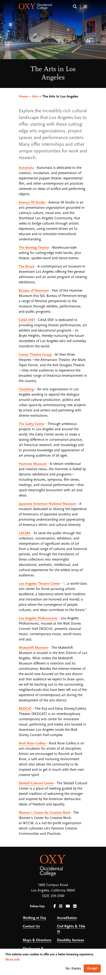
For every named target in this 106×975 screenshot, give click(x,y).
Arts (35, 96)
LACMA (24, 533)
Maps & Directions (37, 940)
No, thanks (73, 968)
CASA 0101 (27, 320)
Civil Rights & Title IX (71, 929)
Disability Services (70, 940)
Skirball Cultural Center (36, 783)
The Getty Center (32, 424)
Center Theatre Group (35, 355)
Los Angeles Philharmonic (38, 618)
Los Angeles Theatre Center (39, 584)
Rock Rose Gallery (32, 743)
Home (23, 96)
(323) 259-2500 (53, 896)
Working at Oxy (34, 918)
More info (12, 960)
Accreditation (67, 918)
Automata (26, 168)
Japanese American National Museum (47, 504)
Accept (92, 968)
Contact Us (31, 926)
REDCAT (25, 709)
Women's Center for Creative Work (44, 813)
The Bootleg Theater (34, 248)
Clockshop (26, 389)
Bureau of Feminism (34, 291)
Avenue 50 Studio (32, 202)
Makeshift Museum (33, 648)
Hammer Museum (33, 464)
